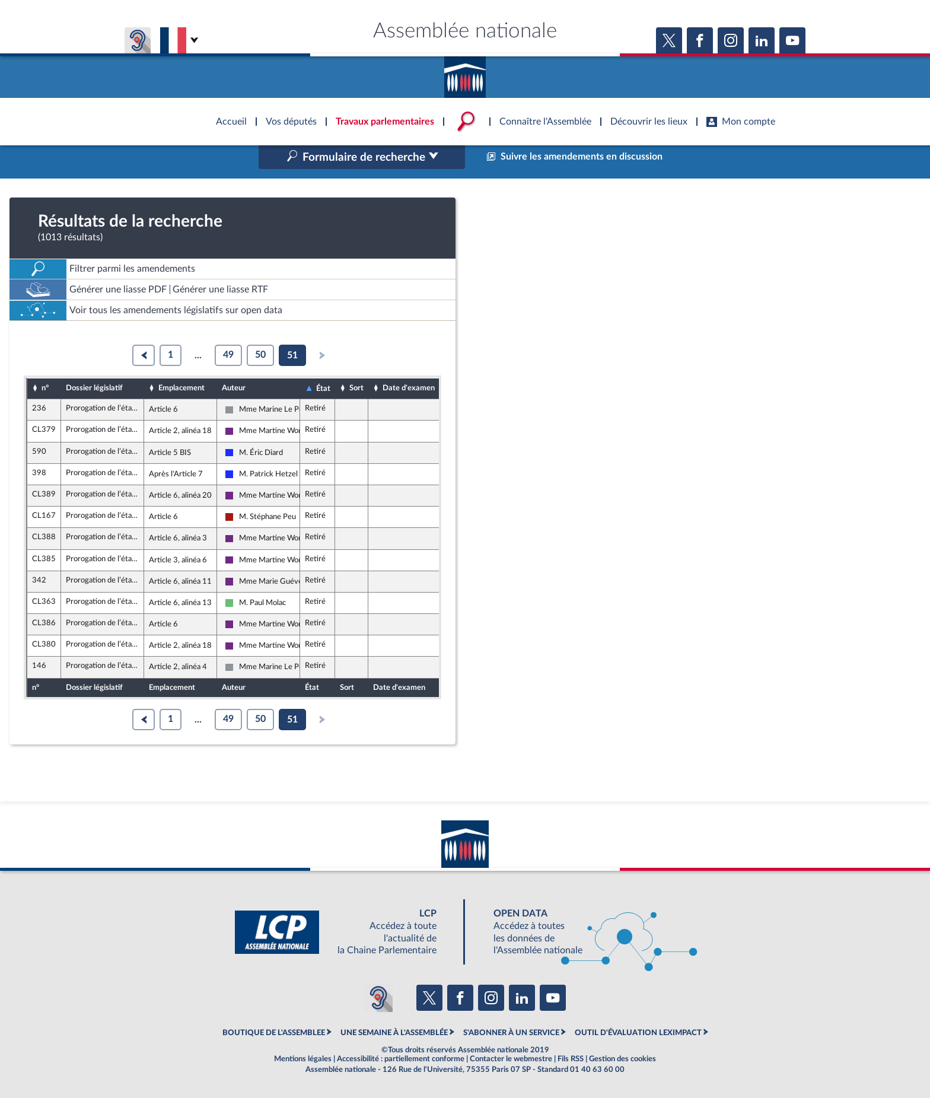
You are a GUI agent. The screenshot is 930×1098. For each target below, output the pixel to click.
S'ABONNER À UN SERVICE (511, 1032)
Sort (356, 388)
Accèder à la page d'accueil (465, 73)
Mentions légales (303, 1058)
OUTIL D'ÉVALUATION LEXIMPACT (638, 1032)
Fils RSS (571, 1058)
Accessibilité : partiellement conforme (400, 1058)
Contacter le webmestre (511, 1058)
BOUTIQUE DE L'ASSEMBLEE (273, 1032)
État (323, 388)
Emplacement (181, 388)
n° (45, 388)
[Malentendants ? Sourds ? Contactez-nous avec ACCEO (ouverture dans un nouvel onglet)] (378, 998)
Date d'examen (409, 388)
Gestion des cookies (622, 1058)
